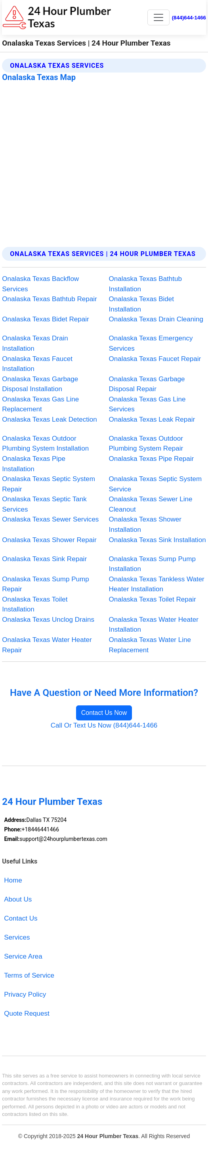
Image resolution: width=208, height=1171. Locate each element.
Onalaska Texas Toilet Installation (34, 604)
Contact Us (20, 918)
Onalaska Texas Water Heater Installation (153, 625)
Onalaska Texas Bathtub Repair (49, 299)
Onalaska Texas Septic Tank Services (44, 504)
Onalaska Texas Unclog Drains (48, 619)
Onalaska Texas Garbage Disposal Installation (40, 384)
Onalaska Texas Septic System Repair (48, 484)
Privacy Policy (25, 994)
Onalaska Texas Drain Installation (35, 343)
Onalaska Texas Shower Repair (49, 540)
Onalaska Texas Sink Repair (44, 559)
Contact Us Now (104, 712)
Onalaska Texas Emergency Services (151, 343)
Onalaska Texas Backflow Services (40, 284)
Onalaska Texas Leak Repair (152, 419)
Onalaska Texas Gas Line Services (147, 404)
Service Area (23, 956)
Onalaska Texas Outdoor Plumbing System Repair (146, 444)
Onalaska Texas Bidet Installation (141, 304)
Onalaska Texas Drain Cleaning (156, 319)
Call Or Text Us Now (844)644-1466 (104, 725)
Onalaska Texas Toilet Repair (152, 599)
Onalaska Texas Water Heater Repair (47, 645)
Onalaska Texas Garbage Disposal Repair (147, 384)
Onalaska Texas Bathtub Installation (145, 284)
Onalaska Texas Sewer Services (50, 519)
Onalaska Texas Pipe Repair (151, 458)
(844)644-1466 (189, 18)
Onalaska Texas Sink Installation (157, 540)
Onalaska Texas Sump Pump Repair (45, 584)
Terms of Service (29, 975)
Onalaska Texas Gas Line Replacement (40, 404)
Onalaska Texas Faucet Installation (37, 364)
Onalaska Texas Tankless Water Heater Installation (156, 584)
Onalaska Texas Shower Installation (145, 524)
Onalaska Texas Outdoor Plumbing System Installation (45, 444)
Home (13, 880)
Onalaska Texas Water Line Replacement (150, 645)
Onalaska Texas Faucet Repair (155, 359)
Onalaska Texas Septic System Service (155, 484)
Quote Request (27, 1013)
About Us (18, 899)
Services (17, 937)
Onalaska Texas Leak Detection (49, 419)
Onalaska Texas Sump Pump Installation (152, 564)
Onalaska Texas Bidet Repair (45, 319)
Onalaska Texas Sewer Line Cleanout (151, 504)
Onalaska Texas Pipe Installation (33, 464)
